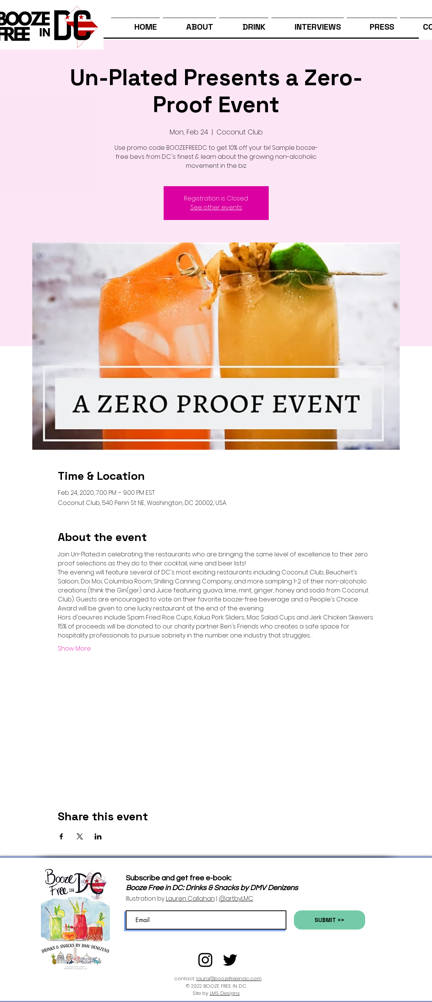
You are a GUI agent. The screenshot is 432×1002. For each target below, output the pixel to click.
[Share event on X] (79, 836)
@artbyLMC (236, 898)
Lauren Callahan (190, 898)
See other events (216, 207)
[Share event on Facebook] (61, 836)
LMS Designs (225, 993)
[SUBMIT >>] (329, 920)
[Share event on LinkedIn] (98, 836)
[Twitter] (230, 960)
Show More (74, 649)
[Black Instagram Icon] (205, 960)
